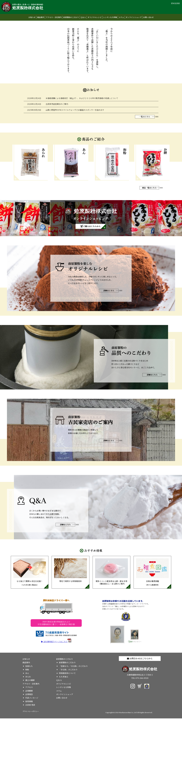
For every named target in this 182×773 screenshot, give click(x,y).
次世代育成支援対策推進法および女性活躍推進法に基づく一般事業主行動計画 (56, 677)
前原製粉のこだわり (71, 17)
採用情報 (29, 756)
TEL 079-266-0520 (139, 732)
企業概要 (29, 745)
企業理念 (29, 749)
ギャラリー (134, 690)
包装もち (29, 720)
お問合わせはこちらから (140, 713)
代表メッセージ (31, 752)
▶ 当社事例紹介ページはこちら (56, 696)
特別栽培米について (67, 727)
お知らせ (31, 17)
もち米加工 (63, 731)
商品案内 (40, 17)
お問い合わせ (148, 17)
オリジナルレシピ (94, 17)
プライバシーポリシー (31, 766)
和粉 (27, 724)
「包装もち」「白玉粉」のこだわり (73, 720)
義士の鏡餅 (30, 735)
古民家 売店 (30, 759)
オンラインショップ (133, 17)
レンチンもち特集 (110, 17)
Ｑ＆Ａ (83, 17)
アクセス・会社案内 (54, 17)
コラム (121, 17)
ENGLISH (175, 3)
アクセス (29, 742)
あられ (28, 731)
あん (27, 727)
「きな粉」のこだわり (68, 724)
